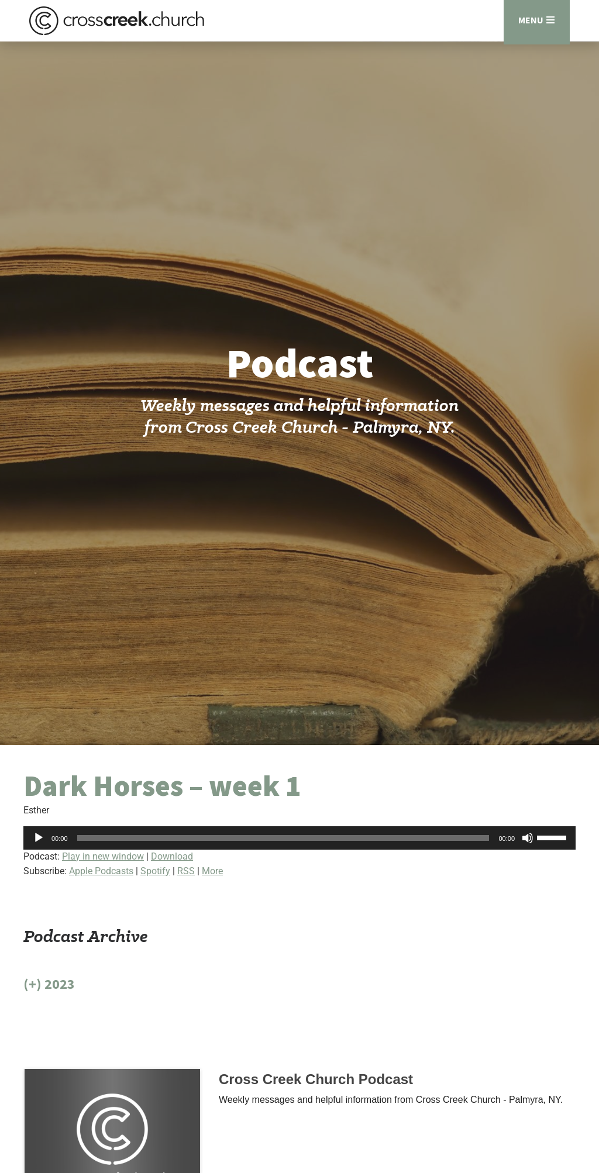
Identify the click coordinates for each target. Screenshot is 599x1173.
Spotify (155, 876)
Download (172, 862)
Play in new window (103, 862)
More (212, 876)
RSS (186, 876)
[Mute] (527, 844)
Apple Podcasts (101, 876)
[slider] (283, 844)
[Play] (38, 844)
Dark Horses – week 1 (162, 792)
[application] (299, 843)
